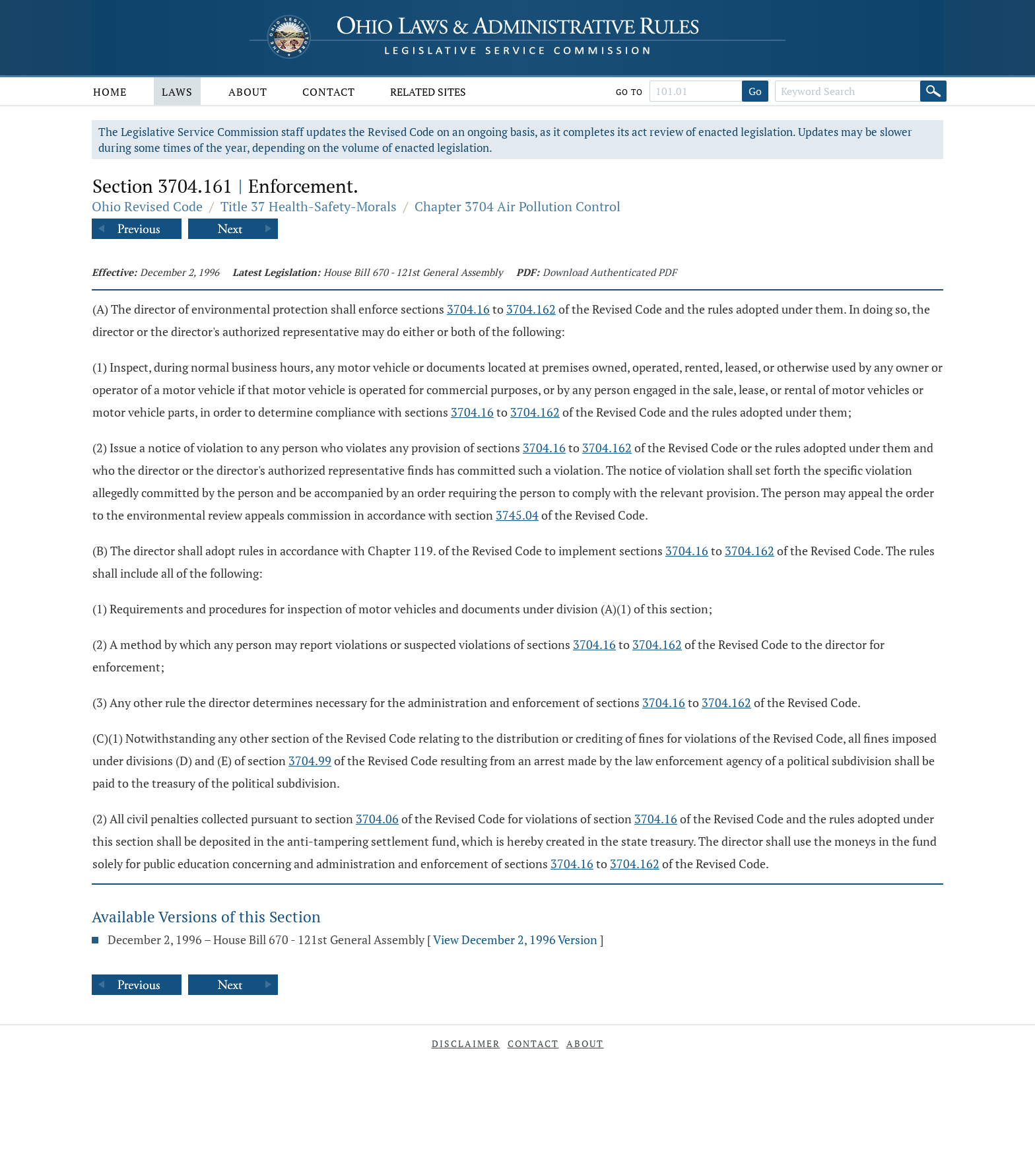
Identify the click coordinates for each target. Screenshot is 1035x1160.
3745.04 (517, 515)
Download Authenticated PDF (610, 272)
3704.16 (468, 309)
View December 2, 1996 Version (515, 939)
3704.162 (531, 309)
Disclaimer (466, 1043)
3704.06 (377, 819)
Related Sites (428, 92)
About (247, 92)
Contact (328, 92)
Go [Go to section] (755, 91)
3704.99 (309, 760)
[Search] (933, 91)
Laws (177, 92)
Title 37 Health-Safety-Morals (308, 206)
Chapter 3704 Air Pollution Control (517, 206)
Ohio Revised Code (147, 206)
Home (110, 92)
